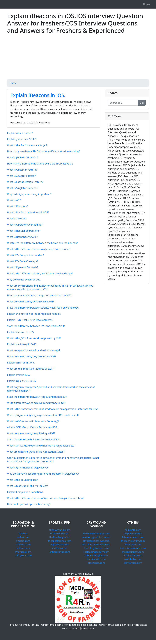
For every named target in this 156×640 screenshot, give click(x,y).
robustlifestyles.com (96, 555)
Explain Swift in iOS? (18, 374)
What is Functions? (17, 206)
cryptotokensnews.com (96, 540)
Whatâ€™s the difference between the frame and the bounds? (42, 243)
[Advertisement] (78, 58)
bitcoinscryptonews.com (96, 544)
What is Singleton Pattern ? (22, 188)
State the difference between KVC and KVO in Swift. (36, 326)
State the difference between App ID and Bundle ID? (37, 396)
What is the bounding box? (22, 479)
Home (146, 4)
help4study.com (133, 533)
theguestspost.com (133, 551)
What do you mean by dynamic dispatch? (30, 301)
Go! (142, 102)
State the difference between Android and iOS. (33, 439)
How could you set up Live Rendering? (29, 504)
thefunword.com (59, 533)
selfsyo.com (23, 548)
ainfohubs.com (132, 559)
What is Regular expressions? (23, 230)
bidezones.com (96, 562)
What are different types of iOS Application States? (35, 451)
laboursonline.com (133, 537)
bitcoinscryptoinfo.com (96, 533)
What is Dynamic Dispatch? (22, 267)
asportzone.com (59, 544)
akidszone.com (132, 544)
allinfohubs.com (133, 562)
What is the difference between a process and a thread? (39, 249)
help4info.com (133, 530)
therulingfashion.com (96, 548)
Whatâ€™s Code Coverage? (22, 261)
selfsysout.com (23, 555)
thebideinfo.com (96, 559)
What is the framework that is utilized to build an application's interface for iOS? (52, 409)
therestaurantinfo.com (133, 548)
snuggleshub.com (60, 551)
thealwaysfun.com (59, 530)
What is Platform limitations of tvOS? (28, 212)
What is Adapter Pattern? (21, 175)
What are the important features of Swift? (30, 368)
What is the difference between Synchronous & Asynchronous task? (45, 498)
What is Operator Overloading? (25, 224)
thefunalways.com (59, 537)
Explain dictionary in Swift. (22, 344)
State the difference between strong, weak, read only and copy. (43, 307)
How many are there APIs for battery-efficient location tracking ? (43, 151)
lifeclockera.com (133, 555)
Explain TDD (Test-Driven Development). (30, 320)
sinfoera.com (23, 544)
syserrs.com (23, 540)
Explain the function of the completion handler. (34, 313)
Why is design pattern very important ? (29, 194)
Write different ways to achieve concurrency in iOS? (36, 403)
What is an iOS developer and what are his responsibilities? (40, 445)
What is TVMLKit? (17, 218)
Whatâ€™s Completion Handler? (25, 255)
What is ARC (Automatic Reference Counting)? (33, 421)
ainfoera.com (59, 548)
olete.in (23, 533)
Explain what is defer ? (20, 133)
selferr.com (23, 537)
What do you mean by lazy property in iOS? (31, 356)
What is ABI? (14, 200)
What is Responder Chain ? (22, 237)
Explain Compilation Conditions (25, 492)
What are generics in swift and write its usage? (33, 350)
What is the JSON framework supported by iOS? (34, 338)
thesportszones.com (59, 540)
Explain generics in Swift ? (22, 139)
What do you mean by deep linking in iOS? (31, 433)
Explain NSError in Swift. (21, 362)
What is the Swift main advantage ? (27, 145)
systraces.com (23, 551)
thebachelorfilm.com (133, 540)
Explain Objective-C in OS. (21, 381)
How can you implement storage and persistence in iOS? (39, 295)
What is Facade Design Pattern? (25, 182)
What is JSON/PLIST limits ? (22, 157)
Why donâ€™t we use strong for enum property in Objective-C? (43, 473)
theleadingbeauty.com (96, 551)
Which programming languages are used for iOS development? (43, 415)
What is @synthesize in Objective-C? (27, 467)
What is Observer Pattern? (22, 169)
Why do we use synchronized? (24, 279)
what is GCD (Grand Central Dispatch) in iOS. (32, 427)
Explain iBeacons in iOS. (38, 95)
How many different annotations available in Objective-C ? (40, 163)
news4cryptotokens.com (96, 537)
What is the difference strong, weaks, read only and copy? (40, 273)
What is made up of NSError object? (27, 486)
